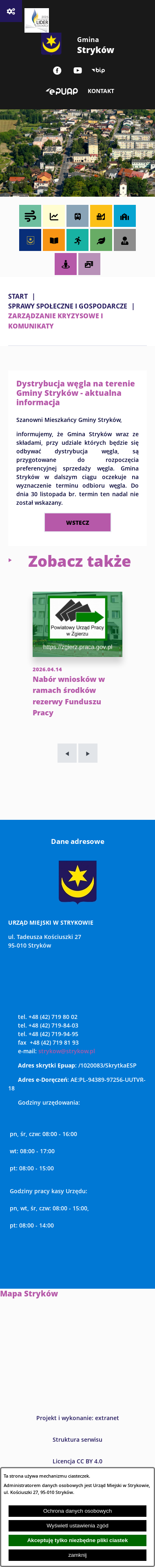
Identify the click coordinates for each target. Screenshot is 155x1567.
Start (18, 296)
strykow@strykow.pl (66, 1051)
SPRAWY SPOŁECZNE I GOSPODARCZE (67, 306)
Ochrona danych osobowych (77, 1511)
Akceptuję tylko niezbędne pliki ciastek (77, 1540)
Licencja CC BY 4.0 (77, 1461)
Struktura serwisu (77, 1439)
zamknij (77, 1555)
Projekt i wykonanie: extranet (77, 1418)
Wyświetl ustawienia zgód (77, 1526)
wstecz (77, 522)
